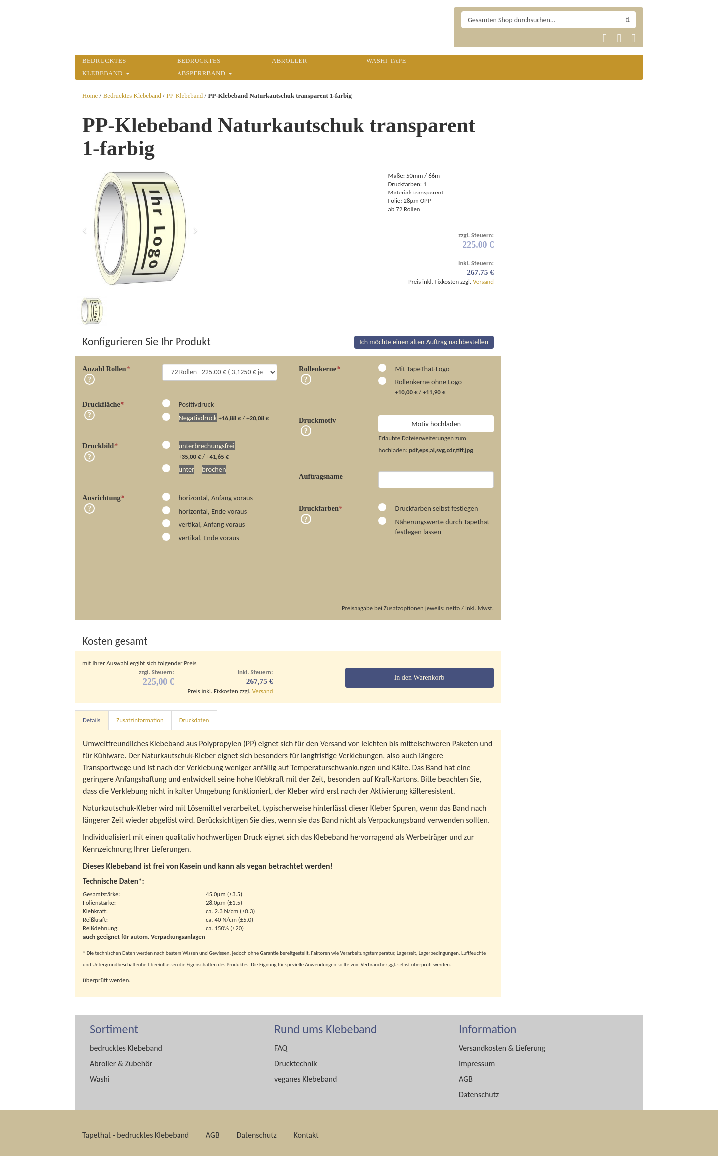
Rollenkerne (319, 365)
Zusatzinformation (139, 716)
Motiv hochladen (436, 419)
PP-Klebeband (184, 95)
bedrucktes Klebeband (126, 1044)
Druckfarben (320, 504)
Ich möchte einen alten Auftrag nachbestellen (423, 338)
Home (90, 95)
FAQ (280, 1044)
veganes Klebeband (305, 1075)
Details (91, 716)
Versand (483, 281)
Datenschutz (479, 1090)
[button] (84, 229)
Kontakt (305, 1131)
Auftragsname (321, 472)
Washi (100, 1075)
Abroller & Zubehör (121, 1059)
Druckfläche (103, 400)
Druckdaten (194, 716)
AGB (466, 1075)
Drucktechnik (295, 1059)
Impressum (477, 1059)
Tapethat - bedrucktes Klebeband (135, 1131)
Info (89, 375)
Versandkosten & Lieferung (502, 1044)
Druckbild (99, 442)
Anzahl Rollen (106, 365)
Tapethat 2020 (471, 38)
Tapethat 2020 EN (496, 38)
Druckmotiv (317, 416)
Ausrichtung (103, 494)
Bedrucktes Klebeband (132, 95)
